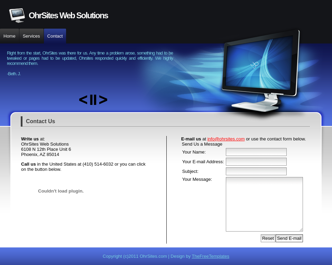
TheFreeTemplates (210, 256)
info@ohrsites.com (226, 138)
